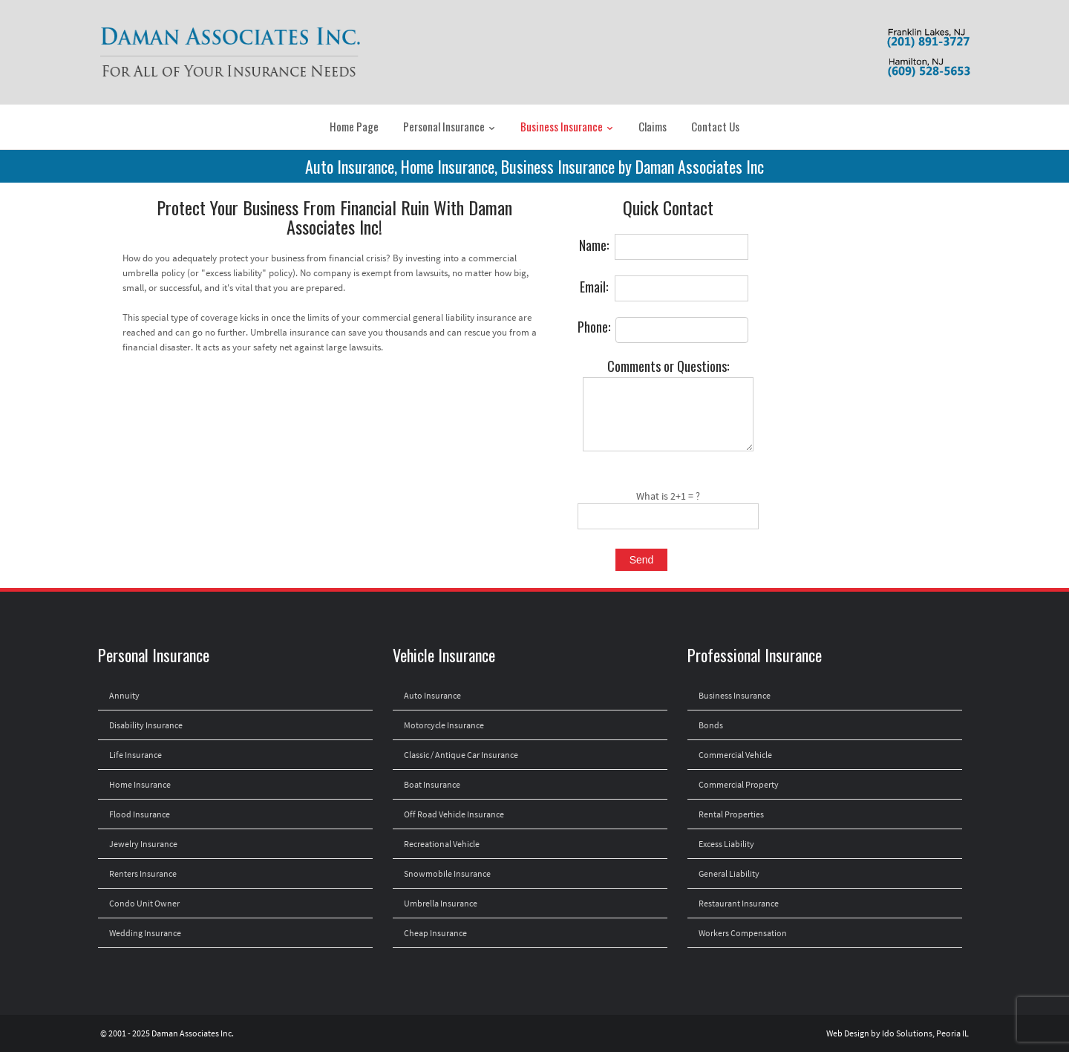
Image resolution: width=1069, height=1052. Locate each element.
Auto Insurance (432, 695)
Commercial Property (739, 784)
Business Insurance (567, 126)
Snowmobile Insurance (447, 873)
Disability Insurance (146, 725)
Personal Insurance (449, 126)
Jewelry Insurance (143, 843)
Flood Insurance (139, 814)
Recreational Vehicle (442, 843)
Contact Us (715, 126)
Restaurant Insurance (739, 903)
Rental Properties (731, 814)
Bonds (711, 725)
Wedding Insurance (145, 932)
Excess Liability (726, 843)
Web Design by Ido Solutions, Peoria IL (897, 1033)
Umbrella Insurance (440, 903)
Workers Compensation (743, 932)
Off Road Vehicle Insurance (454, 814)
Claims (652, 126)
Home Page (354, 126)
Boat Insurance (432, 784)
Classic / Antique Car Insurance (461, 754)
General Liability (729, 873)
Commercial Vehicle (735, 754)
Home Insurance (140, 784)
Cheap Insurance (435, 932)
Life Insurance (135, 754)
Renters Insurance (143, 873)
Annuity (124, 695)
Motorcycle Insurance (444, 725)
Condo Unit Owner (144, 903)
